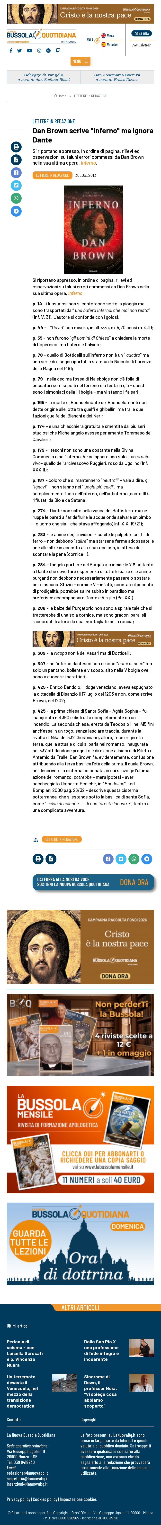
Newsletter (141, 45)
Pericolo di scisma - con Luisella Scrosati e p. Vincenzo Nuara (25, 1353)
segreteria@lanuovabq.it (28, 1478)
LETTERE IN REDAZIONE (90, 96)
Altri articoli (80, 1307)
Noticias (112, 44)
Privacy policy (18, 1499)
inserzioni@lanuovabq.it (27, 1484)
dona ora (141, 33)
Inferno (88, 163)
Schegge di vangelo (43, 75)
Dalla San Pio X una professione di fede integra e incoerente (101, 1350)
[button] (80, 61)
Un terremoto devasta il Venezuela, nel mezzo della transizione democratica (22, 1391)
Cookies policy (45, 1499)
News (110, 35)
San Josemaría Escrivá (117, 75)
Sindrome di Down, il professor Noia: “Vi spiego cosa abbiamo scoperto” (100, 1391)
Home (60, 96)
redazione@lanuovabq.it (27, 1473)
